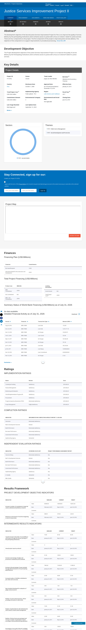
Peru (8, 86)
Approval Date (48, 84)
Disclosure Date (30, 84)
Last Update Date (30, 105)
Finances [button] (36, 23)
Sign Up (43, 190)
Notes (9, 110)
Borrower (66, 77)
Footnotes (7, 362)
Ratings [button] (48, 23)
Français (57, 5)
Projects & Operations (17, 4)
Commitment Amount (13, 97)
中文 (71, 5)
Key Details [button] (23, 23)
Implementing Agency (32, 91)
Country (9, 84)
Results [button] (61, 23)
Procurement (23, 18)
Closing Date (66, 97)
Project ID (10, 76)
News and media (48, 18)
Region (46, 91)
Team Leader (48, 76)
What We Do (7, 4)
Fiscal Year (66, 92)
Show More (61, 41)
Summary (10, 18)
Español (52, 5)
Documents (35, 18)
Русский (67, 5)
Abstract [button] (10, 23)
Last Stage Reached (13, 105)
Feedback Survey (78, 623)
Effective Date (67, 84)
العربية (62, 5)
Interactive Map (74, 235)
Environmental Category (32, 97)
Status (27, 76)
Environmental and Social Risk (51, 98)
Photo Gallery (61, 18)
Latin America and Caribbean (52, 94)
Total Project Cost (13, 92)
